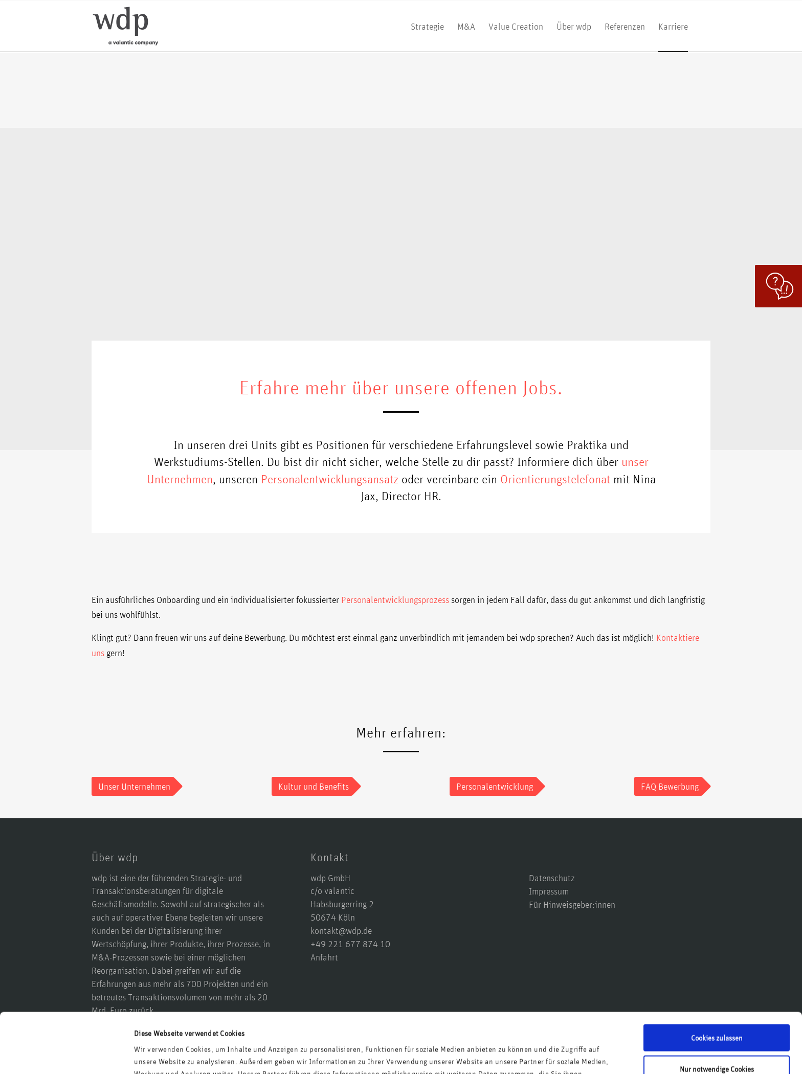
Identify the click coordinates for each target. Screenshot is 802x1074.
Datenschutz (552, 877)
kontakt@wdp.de (341, 930)
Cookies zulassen (717, 977)
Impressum (549, 891)
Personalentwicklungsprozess (395, 599)
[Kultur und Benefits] (312, 786)
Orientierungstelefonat (555, 479)
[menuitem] (427, 26)
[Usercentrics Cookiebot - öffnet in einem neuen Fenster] (66, 1054)
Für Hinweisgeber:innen (572, 904)
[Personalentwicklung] (493, 786)
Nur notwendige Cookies (717, 1008)
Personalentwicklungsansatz (329, 479)
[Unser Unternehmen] (133, 786)
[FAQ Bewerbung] (668, 786)
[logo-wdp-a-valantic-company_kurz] (126, 26)
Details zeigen (155, 1054)
